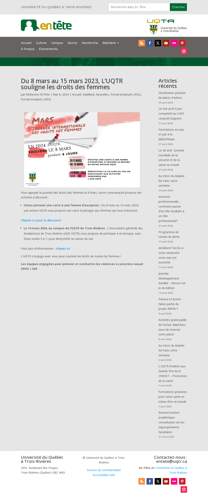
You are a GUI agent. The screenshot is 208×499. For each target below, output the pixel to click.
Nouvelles (102, 94)
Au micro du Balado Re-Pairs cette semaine (171, 181)
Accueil (26, 43)
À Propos (27, 49)
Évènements (48, 49)
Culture (41, 43)
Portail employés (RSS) (125, 94)
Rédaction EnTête (38, 94)
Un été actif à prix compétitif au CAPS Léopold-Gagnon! (171, 113)
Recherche (90, 43)
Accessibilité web (104, 475)
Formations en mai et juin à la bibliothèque (171, 134)
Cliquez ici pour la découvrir (41, 220)
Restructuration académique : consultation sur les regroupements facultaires (171, 422)
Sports (72, 43)
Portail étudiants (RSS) (36, 99)
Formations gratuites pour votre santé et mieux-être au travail (172, 396)
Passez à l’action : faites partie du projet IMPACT (170, 304)
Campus (57, 43)
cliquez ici (63, 248)
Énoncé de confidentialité (104, 470)
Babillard (108, 43)
